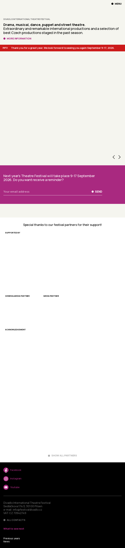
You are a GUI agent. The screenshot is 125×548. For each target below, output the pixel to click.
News (6, 541)
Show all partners (64, 455)
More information (19, 38)
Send (98, 191)
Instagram (12, 478)
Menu (118, 3)
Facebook (12, 470)
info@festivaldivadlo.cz (27, 509)
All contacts (16, 520)
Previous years (11, 538)
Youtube (11, 487)
